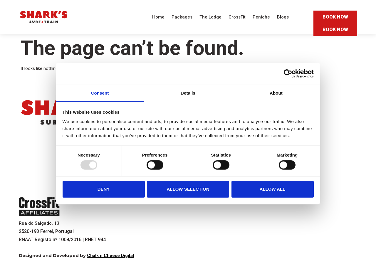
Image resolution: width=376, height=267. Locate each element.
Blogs (283, 17)
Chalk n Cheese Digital (110, 255)
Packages (182, 17)
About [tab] (276, 92)
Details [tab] (188, 92)
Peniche (261, 17)
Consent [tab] (100, 92)
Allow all (273, 189)
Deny (104, 189)
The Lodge (210, 17)
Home (158, 17)
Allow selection (188, 189)
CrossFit (237, 17)
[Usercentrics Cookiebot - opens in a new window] (288, 73)
